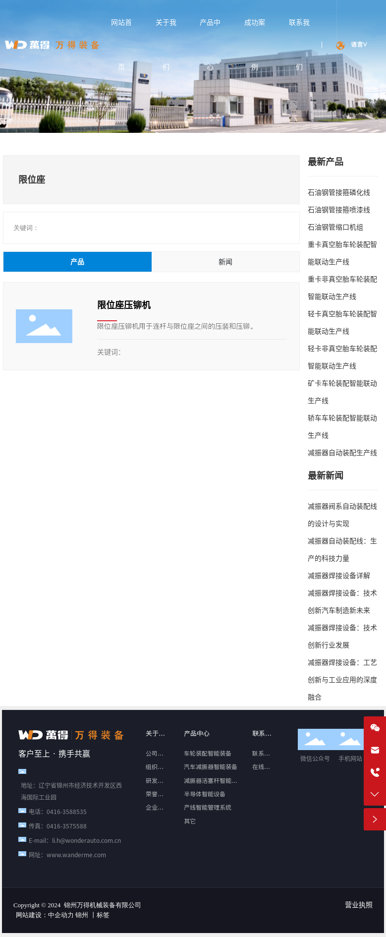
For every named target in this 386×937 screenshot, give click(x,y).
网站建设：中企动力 (45, 915)
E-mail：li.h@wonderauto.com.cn (75, 840)
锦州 (81, 915)
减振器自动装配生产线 (342, 452)
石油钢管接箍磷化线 (339, 192)
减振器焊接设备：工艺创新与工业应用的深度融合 (342, 680)
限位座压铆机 (124, 304)
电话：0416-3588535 (58, 812)
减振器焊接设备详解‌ (339, 575)
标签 (103, 915)
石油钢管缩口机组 (335, 227)
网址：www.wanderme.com (67, 855)
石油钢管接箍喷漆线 (339, 209)
